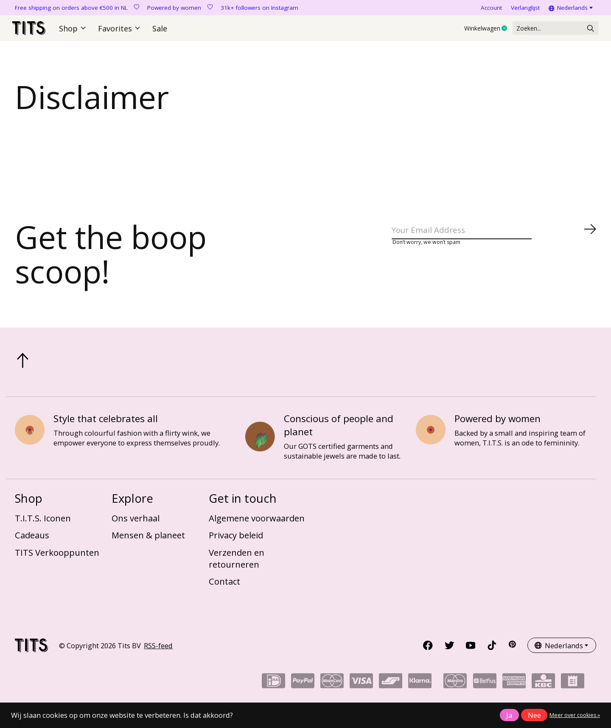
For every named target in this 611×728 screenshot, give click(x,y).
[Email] (494, 237)
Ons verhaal (136, 523)
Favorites (120, 31)
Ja (509, 715)
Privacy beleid (236, 540)
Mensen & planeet (148, 540)
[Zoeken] (544, 30)
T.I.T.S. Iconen (43, 523)
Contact (224, 586)
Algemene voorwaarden (257, 523)
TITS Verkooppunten (57, 557)
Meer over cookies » (574, 715)
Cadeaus (32, 540)
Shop (75, 31)
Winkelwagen (463, 31)
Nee (534, 715)
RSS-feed (158, 650)
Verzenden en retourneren (236, 563)
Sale (159, 31)
